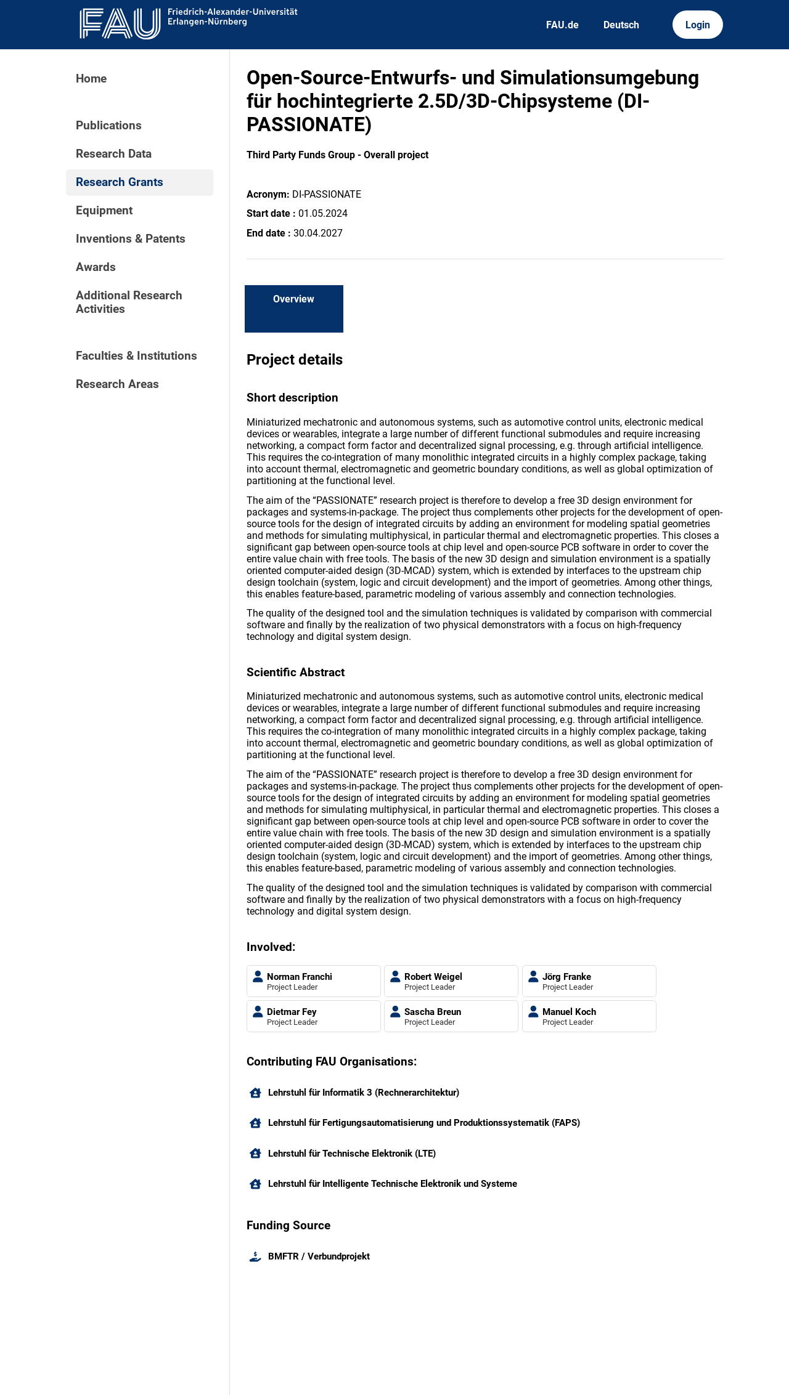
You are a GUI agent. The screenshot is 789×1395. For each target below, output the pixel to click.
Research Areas (117, 384)
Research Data (114, 154)
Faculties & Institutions (136, 356)
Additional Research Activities (129, 302)
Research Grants (119, 182)
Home (91, 79)
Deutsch (621, 25)
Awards (96, 267)
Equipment (104, 210)
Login (697, 25)
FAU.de (562, 25)
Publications (109, 125)
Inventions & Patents (131, 239)
